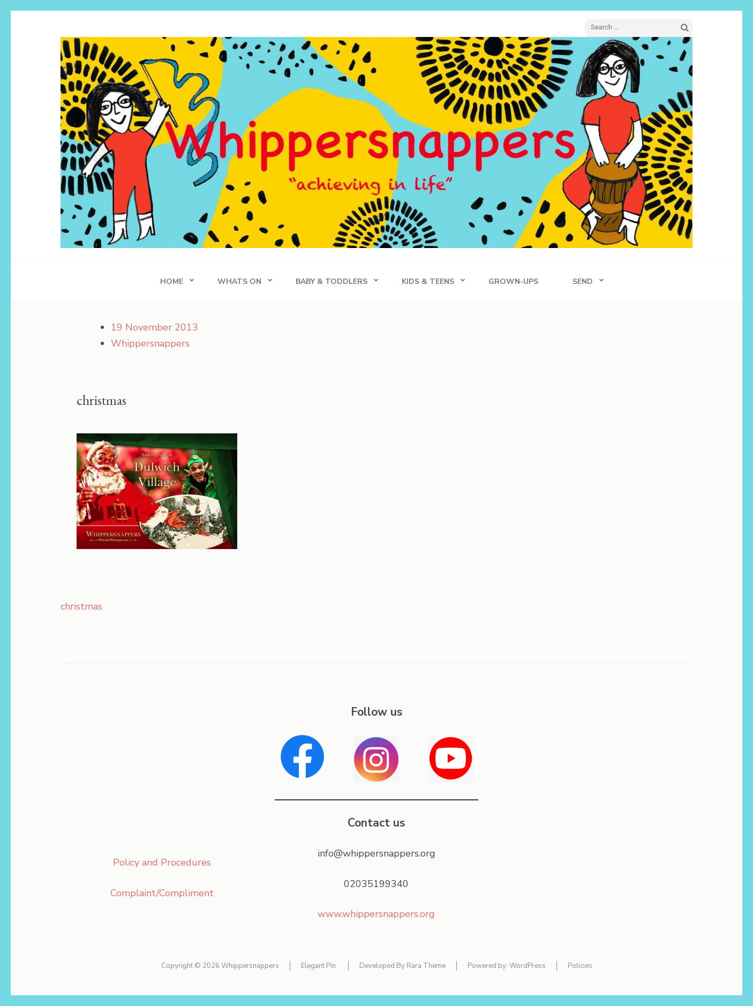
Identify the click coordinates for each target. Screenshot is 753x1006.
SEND (583, 281)
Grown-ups (513, 281)
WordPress (527, 966)
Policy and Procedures (162, 862)
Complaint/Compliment (162, 893)
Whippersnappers (150, 343)
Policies (580, 966)
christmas (81, 606)
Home (171, 281)
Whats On (239, 281)
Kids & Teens (428, 281)
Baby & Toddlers (331, 281)
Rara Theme (426, 966)
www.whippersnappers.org (376, 913)
